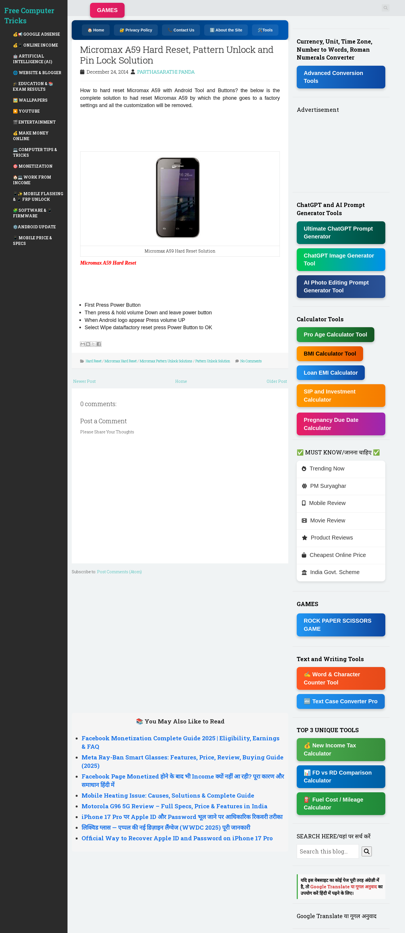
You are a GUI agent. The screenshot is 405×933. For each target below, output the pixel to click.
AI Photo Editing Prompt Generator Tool (336, 286)
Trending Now (323, 468)
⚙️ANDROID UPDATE (34, 226)
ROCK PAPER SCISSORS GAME (338, 625)
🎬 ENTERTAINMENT (34, 122)
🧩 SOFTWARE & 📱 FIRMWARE (32, 213)
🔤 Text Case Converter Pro (341, 701)
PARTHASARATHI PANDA (166, 72)
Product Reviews (327, 537)
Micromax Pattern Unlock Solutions (166, 361)
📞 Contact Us (181, 30)
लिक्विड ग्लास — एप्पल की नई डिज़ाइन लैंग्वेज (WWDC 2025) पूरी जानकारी (166, 827)
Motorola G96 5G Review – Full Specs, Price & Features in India (174, 806)
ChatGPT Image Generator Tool (339, 259)
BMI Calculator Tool (330, 354)
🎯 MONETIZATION (33, 166)
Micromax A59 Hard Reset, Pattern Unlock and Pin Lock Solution (177, 54)
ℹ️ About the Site (226, 30)
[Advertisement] (102, 129)
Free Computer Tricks (29, 15)
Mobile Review (324, 503)
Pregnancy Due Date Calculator (331, 424)
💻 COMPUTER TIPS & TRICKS (35, 152)
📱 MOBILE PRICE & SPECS (32, 240)
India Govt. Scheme (331, 572)
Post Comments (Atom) (119, 571)
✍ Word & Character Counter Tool (332, 678)
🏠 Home (95, 30)
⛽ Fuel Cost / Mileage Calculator (333, 804)
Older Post (277, 381)
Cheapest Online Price (334, 555)
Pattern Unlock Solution (212, 361)
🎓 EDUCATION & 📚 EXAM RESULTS (33, 86)
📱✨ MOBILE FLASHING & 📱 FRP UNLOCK (38, 196)
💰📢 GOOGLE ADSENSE (36, 34)
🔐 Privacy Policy (136, 30)
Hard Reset (94, 361)
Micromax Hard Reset (121, 361)
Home (181, 381)
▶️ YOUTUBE (26, 111)
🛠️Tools (265, 30)
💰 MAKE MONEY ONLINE (31, 135)
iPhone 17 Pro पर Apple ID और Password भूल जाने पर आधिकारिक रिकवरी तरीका (182, 817)
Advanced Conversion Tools (333, 77)
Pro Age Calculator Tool (335, 334)
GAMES (107, 10)
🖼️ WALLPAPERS (30, 100)
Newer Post (84, 381)
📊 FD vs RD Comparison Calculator (338, 777)
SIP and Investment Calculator (330, 395)
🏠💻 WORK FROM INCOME (32, 179)
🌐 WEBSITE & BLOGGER (37, 72)
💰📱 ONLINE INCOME (35, 45)
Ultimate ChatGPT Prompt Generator (338, 233)
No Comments (251, 361)
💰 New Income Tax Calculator (330, 749)
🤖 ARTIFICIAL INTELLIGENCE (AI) (32, 58)
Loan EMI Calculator (331, 373)
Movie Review (323, 520)
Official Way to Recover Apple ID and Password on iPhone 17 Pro (177, 838)
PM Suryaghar (324, 486)
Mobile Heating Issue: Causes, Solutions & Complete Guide (168, 795)
